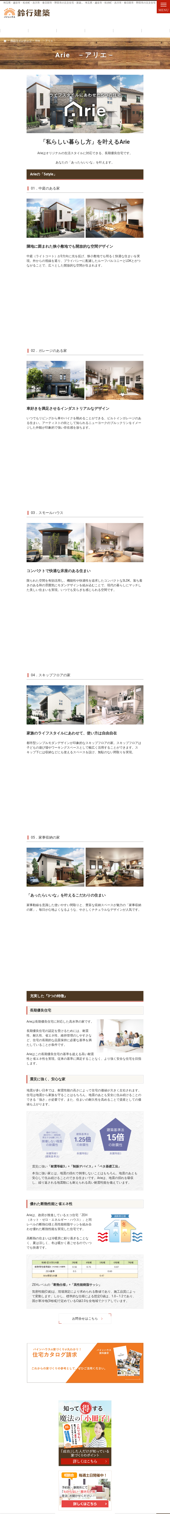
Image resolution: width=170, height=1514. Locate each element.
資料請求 (158, 15)
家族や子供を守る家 (149, 279)
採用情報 (143, 417)
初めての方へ (142, 176)
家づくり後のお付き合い (149, 405)
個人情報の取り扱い (147, 445)
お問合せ (138, 15)
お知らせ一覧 (142, 436)
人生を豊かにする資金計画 (149, 337)
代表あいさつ (146, 371)
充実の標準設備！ (145, 245)
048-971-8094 (97, 15)
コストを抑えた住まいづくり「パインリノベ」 (148, 218)
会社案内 (139, 361)
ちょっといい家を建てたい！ (149, 293)
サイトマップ (142, 455)
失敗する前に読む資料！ (149, 350)
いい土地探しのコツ (149, 306)
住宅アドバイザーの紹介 (149, 392)
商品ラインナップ (145, 186)
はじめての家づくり (147, 268)
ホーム (137, 167)
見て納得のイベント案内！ (148, 257)
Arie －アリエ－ (149, 195)
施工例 (137, 426)
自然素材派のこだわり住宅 (148, 234)
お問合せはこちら (62, 1318)
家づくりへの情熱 (149, 380)
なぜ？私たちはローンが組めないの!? (149, 321)
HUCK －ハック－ (150, 205)
